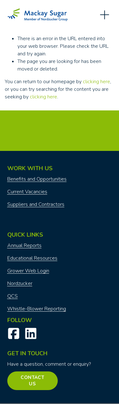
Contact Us (32, 380)
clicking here (96, 81)
